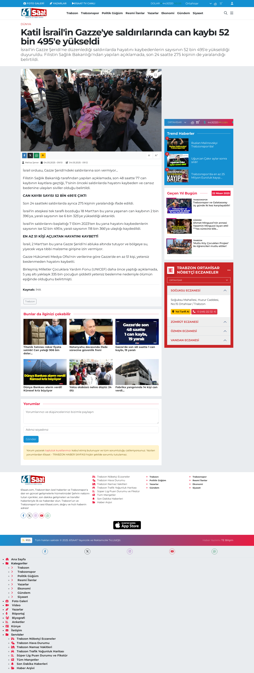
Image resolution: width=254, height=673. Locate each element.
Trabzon (72, 13)
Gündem (183, 13)
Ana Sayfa (16, 559)
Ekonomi (167, 13)
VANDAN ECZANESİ (185, 340)
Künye (13, 626)
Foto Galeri (17, 601)
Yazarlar (153, 13)
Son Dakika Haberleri (107, 498)
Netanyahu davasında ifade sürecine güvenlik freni (88, 348)
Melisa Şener (32, 162)
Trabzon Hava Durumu (108, 480)
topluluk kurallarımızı (58, 450)
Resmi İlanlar (135, 13)
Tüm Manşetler (104, 494)
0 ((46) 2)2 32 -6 (204, 311)
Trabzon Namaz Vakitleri (109, 484)
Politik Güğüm (112, 13)
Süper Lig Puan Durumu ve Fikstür (116, 491)
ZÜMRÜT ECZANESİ (184, 321)
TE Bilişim (227, 540)
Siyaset (198, 13)
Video (13, 605)
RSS (26, 540)
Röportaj (15, 613)
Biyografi (15, 618)
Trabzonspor (90, 13)
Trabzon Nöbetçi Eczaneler (111, 476)
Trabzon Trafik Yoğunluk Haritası (114, 487)
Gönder (31, 439)
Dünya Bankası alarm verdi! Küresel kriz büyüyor (42, 389)
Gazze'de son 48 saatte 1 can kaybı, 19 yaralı (135, 348)
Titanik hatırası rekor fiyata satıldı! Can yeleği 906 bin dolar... (42, 350)
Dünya (26, 24)
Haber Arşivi (102, 502)
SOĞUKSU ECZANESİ (185, 290)
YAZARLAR (58, 3)
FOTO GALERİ (33, 3)
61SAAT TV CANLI (83, 3)
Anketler (15, 622)
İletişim (14, 630)
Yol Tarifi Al (180, 311)
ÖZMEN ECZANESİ (184, 331)
